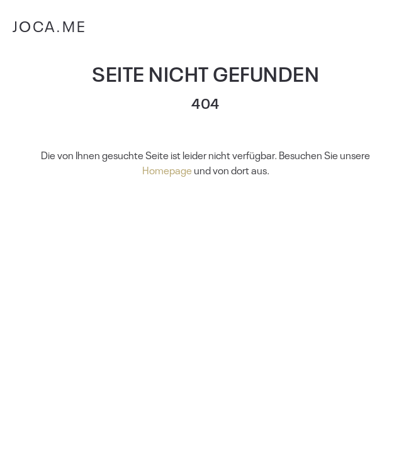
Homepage (167, 170)
